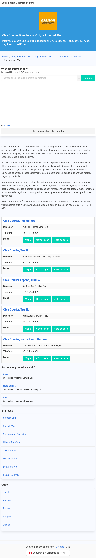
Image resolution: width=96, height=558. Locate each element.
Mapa (28, 240)
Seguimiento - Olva (21, 56)
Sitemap (60, 546)
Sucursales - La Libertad (68, 56)
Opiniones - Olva (43, 56)
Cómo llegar (42, 240)
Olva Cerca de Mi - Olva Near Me (48, 131)
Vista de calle (61, 240)
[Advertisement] (48, 102)
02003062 (8, 125)
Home (4, 56)
